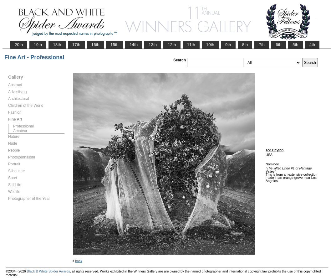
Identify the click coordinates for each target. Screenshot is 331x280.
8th (245, 44)
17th (76, 44)
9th (228, 44)
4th (312, 44)
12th (171, 44)
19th (37, 44)
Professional (23, 126)
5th (295, 44)
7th (261, 44)
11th (191, 44)
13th (152, 44)
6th (278, 44)
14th (133, 44)
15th (114, 44)
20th (18, 44)
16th (95, 44)
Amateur (20, 131)
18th (56, 44)
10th (210, 44)
